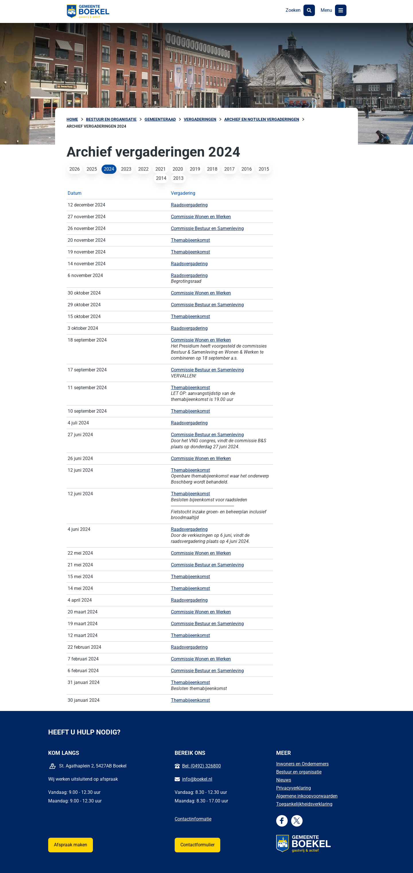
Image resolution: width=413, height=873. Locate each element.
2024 (109, 169)
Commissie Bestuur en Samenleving (207, 228)
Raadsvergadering (189, 205)
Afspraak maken (70, 844)
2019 (195, 169)
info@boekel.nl (197, 779)
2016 (246, 169)
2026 (74, 169)
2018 (212, 169)
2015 (264, 169)
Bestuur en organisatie (299, 772)
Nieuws (283, 780)
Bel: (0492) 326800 (201, 766)
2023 (126, 169)
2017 (229, 169)
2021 (160, 169)
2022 (143, 169)
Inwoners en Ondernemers (302, 764)
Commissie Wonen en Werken (201, 216)
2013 (178, 178)
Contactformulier (197, 844)
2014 (161, 178)
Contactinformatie (193, 819)
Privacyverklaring (293, 788)
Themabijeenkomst (190, 240)
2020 (178, 169)
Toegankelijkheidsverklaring (304, 804)
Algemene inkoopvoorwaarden (307, 796)
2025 (92, 169)
